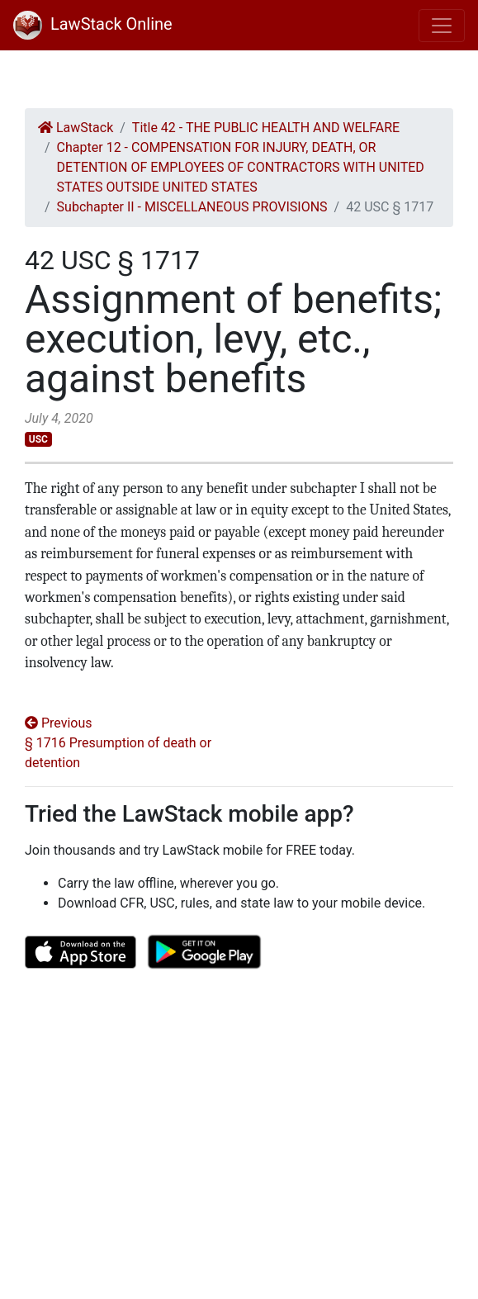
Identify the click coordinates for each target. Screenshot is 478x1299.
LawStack (75, 127)
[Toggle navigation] (442, 25)
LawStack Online (93, 24)
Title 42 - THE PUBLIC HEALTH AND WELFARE (266, 127)
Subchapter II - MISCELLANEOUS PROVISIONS (192, 207)
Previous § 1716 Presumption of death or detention (118, 742)
